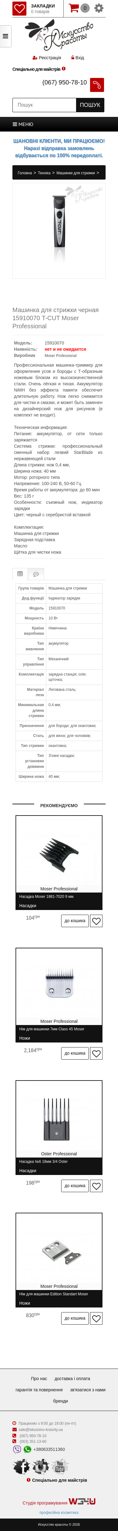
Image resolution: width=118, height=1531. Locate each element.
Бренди (60, 1401)
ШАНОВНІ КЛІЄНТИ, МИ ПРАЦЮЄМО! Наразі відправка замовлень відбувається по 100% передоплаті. (59, 148)
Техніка (45, 173)
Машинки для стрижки (76, 173)
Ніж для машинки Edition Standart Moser (53, 1297)
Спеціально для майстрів (36, 69)
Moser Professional (61, 356)
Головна (25, 173)
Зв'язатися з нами (88, 1389)
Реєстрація (50, 57)
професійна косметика (58, 1512)
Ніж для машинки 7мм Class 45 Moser (51, 1032)
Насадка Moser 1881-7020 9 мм (46, 899)
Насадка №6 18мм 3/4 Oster (43, 1164)
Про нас (39, 1378)
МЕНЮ (23, 124)
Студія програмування (59, 1501)
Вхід (77, 57)
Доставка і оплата (72, 1378)
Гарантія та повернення (39, 1389)
